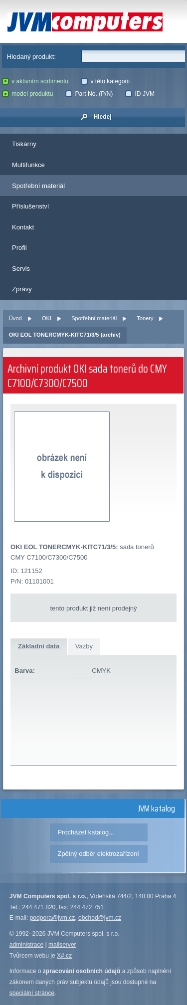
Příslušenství (30, 206)
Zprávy (22, 289)
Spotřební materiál (38, 186)
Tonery (145, 318)
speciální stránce (32, 993)
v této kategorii (105, 81)
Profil (19, 247)
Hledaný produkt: (31, 56)
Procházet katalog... (86, 832)
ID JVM (140, 93)
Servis (21, 268)
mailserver (62, 944)
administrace (26, 944)
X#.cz (64, 955)
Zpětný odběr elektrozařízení (98, 853)
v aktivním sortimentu (35, 81)
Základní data (38, 646)
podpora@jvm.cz (52, 917)
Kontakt (23, 227)
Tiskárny (24, 144)
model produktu (27, 93)
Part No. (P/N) (89, 93)
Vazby (84, 646)
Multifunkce (28, 165)
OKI (46, 318)
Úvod (15, 318)
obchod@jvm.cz (99, 917)
